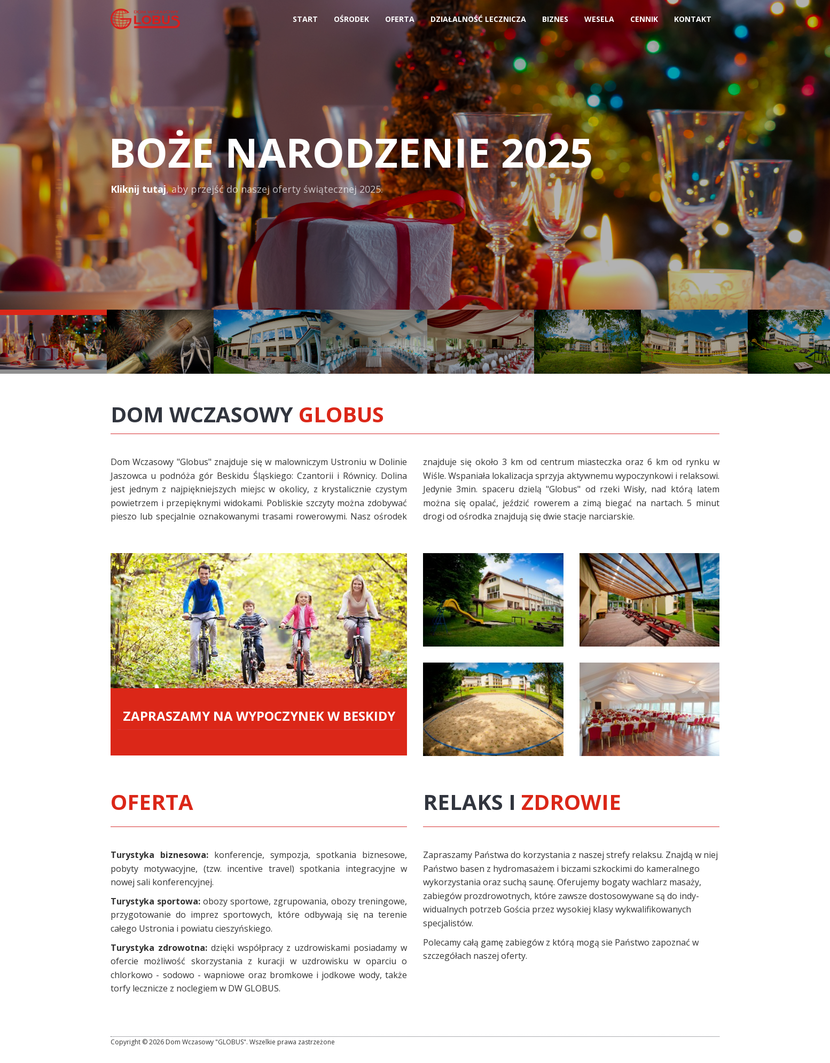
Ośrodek (351, 22)
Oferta (399, 22)
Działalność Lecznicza (478, 22)
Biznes (555, 22)
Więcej (493, 600)
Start (305, 22)
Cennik (644, 22)
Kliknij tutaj (138, 189)
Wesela (599, 22)
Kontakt (692, 22)
